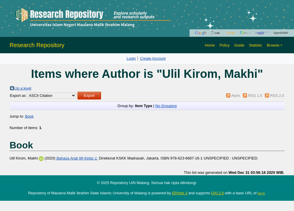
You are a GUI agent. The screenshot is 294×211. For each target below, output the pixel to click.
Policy (224, 45)
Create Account (153, 58)
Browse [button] (273, 45)
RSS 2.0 (277, 95)
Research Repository (37, 45)
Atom (235, 95)
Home (210, 45)
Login (131, 58)
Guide (239, 45)
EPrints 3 (179, 193)
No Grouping (166, 106)
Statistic (255, 45)
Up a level (23, 88)
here (261, 193)
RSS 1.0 (255, 95)
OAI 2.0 (217, 193)
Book (29, 116)
